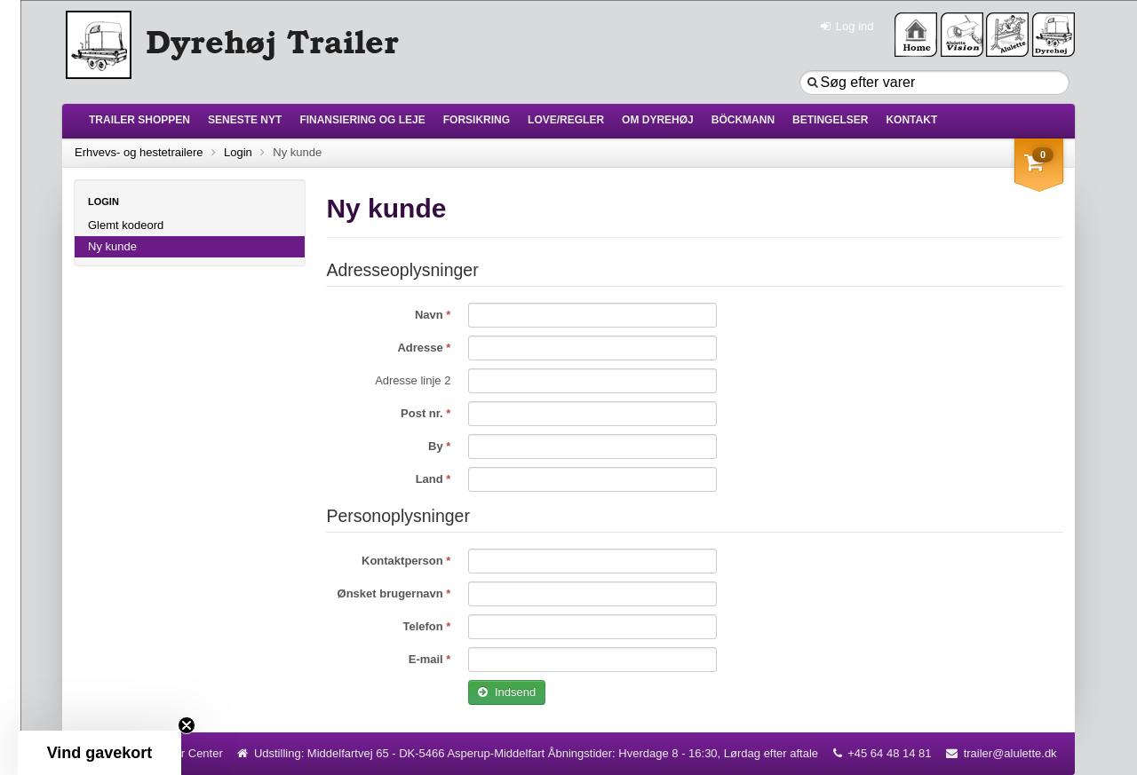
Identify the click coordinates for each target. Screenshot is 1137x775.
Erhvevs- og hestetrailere (139, 152)
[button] (99, 753)
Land (431, 479)
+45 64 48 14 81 (889, 753)
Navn (430, 314)
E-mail (428, 659)
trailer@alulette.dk (1010, 753)
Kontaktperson (404, 560)
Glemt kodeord (125, 225)
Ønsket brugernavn (392, 593)
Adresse (421, 347)
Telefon (424, 626)
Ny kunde (112, 246)
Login (238, 152)
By (437, 446)
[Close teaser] (186, 725)
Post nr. (423, 413)
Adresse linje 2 (412, 380)
